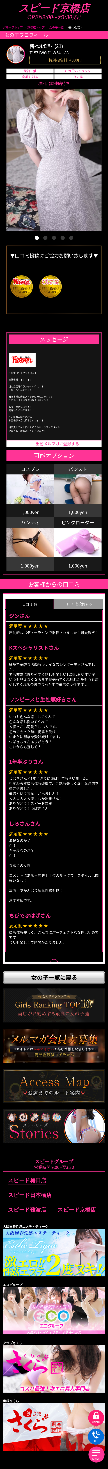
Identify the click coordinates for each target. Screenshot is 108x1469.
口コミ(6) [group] (29, 604)
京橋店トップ (36, 27)
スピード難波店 (27, 1210)
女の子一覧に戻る (54, 977)
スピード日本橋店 (30, 1195)
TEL (96, 1437)
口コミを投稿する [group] (78, 603)
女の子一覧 (56, 27)
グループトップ (13, 27)
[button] (37, 238)
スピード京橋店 (54, 8)
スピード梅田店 (27, 1180)
